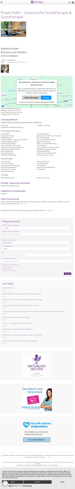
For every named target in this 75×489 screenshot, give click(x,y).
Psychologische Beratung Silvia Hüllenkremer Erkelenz (20, 305)
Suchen (67, 273)
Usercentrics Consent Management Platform (41, 102)
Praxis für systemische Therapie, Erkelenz (16, 317)
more (62, 482)
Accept (46, 98)
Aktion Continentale (39, 457)
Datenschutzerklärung (51, 455)
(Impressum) (48, 210)
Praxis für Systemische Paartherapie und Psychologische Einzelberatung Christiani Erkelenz (33, 311)
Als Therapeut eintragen (8, 455)
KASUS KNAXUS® (8, 288)
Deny (12, 482)
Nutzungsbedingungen (37, 455)
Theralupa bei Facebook (23, 455)
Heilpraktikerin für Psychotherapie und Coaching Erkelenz (21, 294)
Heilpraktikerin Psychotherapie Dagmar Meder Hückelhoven (22, 335)
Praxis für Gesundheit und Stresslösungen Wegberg (19, 341)
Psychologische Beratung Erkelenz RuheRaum (17, 329)
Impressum (62, 455)
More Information (31, 98)
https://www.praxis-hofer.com (17, 62)
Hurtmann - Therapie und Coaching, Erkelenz (17, 323)
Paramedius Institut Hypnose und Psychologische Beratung (22, 300)
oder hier (23, 204)
